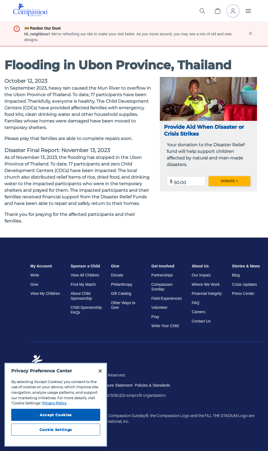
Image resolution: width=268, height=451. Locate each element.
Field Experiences (166, 298)
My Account (41, 266)
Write (34, 275)
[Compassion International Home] (30, 15)
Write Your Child (165, 326)
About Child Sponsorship (81, 296)
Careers (198, 312)
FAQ (195, 303)
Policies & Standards (152, 385)
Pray (155, 317)
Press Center (243, 293)
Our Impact (201, 275)
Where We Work (206, 284)
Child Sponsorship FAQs (86, 310)
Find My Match (83, 284)
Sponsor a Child (85, 266)
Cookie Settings (55, 429)
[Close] (100, 371)
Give (34, 284)
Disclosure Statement (114, 385)
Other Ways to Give (123, 305)
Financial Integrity (207, 293)
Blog (236, 275)
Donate (117, 275)
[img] (30, 10)
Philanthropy (121, 284)
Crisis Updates (244, 284)
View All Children (85, 275)
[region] (55, 405)
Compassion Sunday (162, 287)
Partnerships (162, 275)
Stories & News (246, 266)
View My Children (45, 293)
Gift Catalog (121, 293)
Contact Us (201, 321)
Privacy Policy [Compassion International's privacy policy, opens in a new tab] (54, 403)
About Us (200, 266)
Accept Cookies (56, 415)
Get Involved (162, 266)
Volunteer (159, 307)
